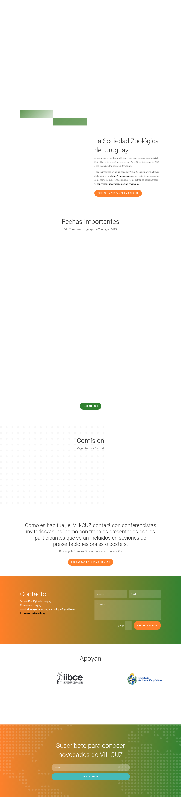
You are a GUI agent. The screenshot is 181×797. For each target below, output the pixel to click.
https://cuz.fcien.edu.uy (32, 613)
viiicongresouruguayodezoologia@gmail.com (116, 183)
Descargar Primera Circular (90, 562)
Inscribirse (90, 406)
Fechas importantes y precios (118, 193)
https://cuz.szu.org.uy (121, 176)
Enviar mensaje (147, 625)
